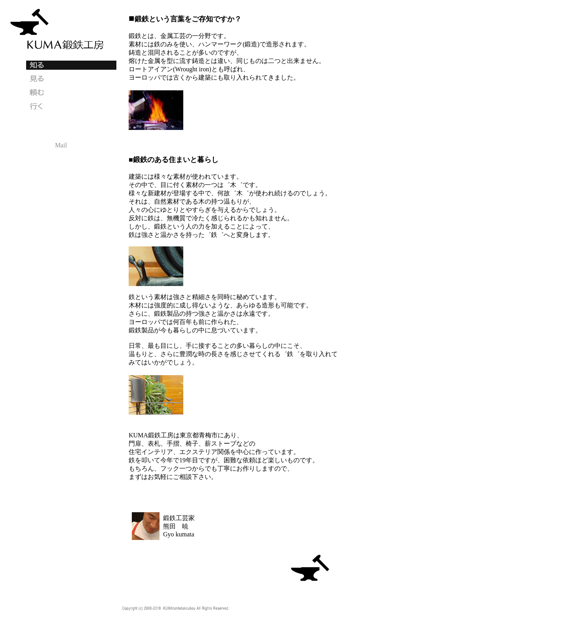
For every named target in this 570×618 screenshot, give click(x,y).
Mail (61, 145)
